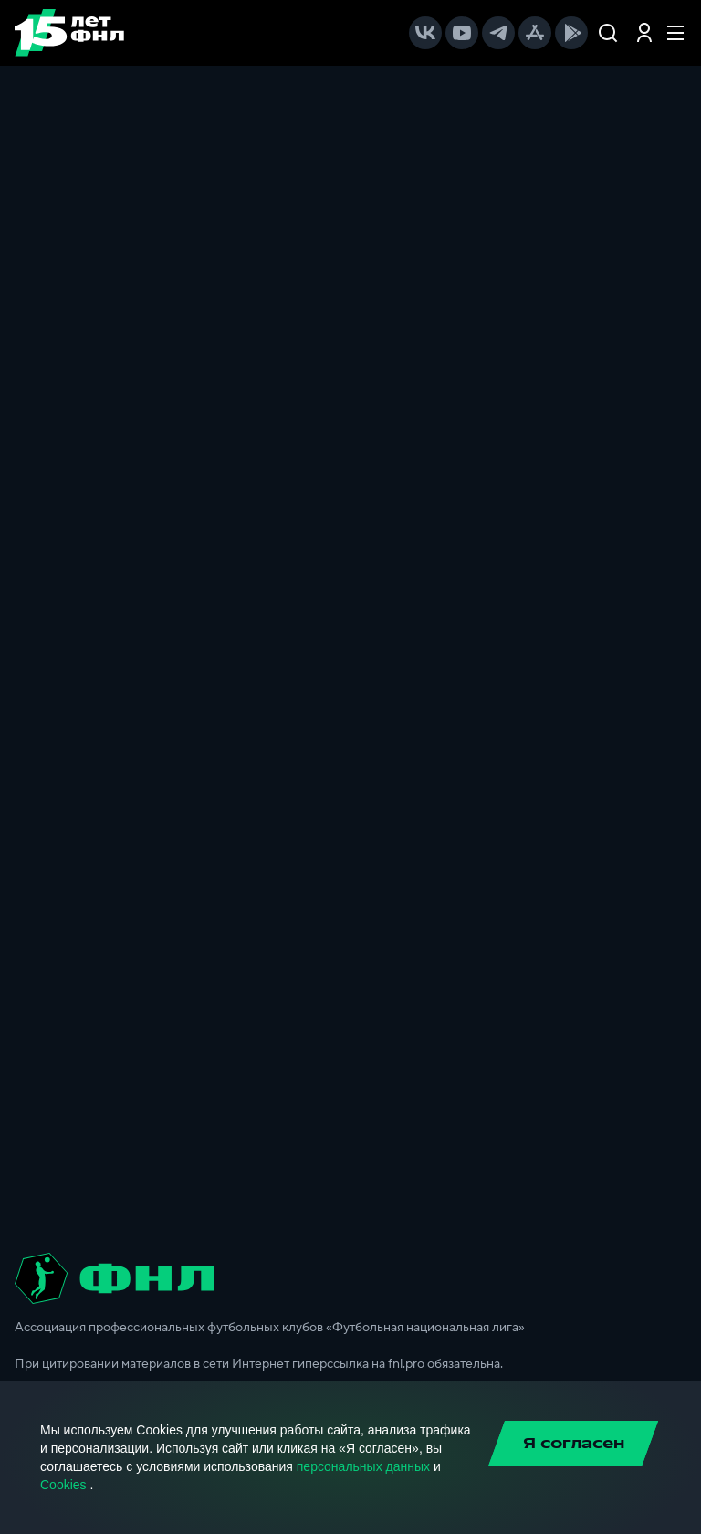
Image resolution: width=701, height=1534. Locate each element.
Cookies (63, 1484)
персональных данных (363, 1466)
